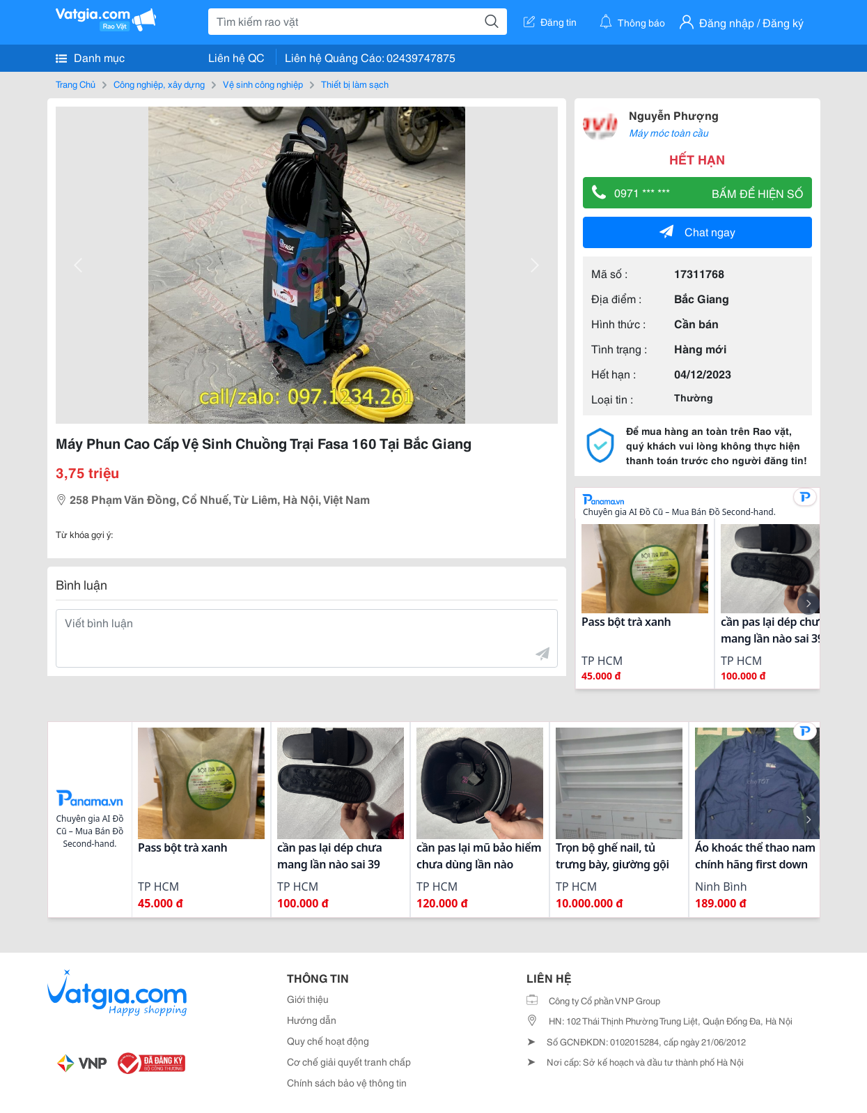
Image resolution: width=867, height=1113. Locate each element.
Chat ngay (697, 231)
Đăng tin (550, 22)
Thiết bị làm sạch (355, 83)
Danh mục (90, 57)
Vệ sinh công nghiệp (263, 83)
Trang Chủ (75, 83)
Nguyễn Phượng (674, 115)
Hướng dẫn (311, 1020)
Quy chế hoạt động (328, 1040)
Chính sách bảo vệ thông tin (347, 1082)
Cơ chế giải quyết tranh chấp (349, 1061)
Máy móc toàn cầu (668, 132)
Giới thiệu (308, 999)
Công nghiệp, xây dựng (159, 83)
